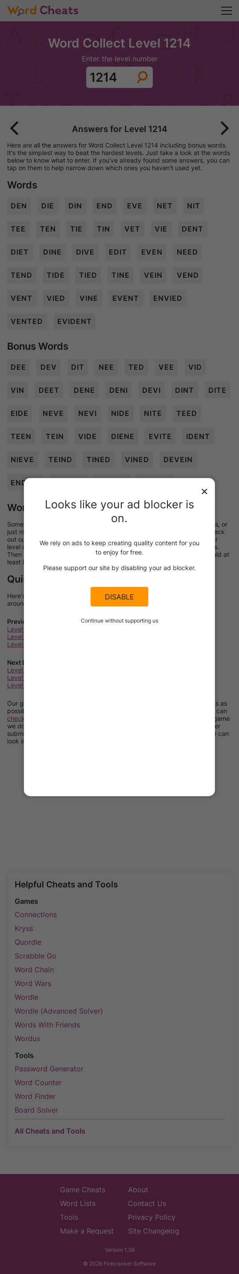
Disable (119, 596)
